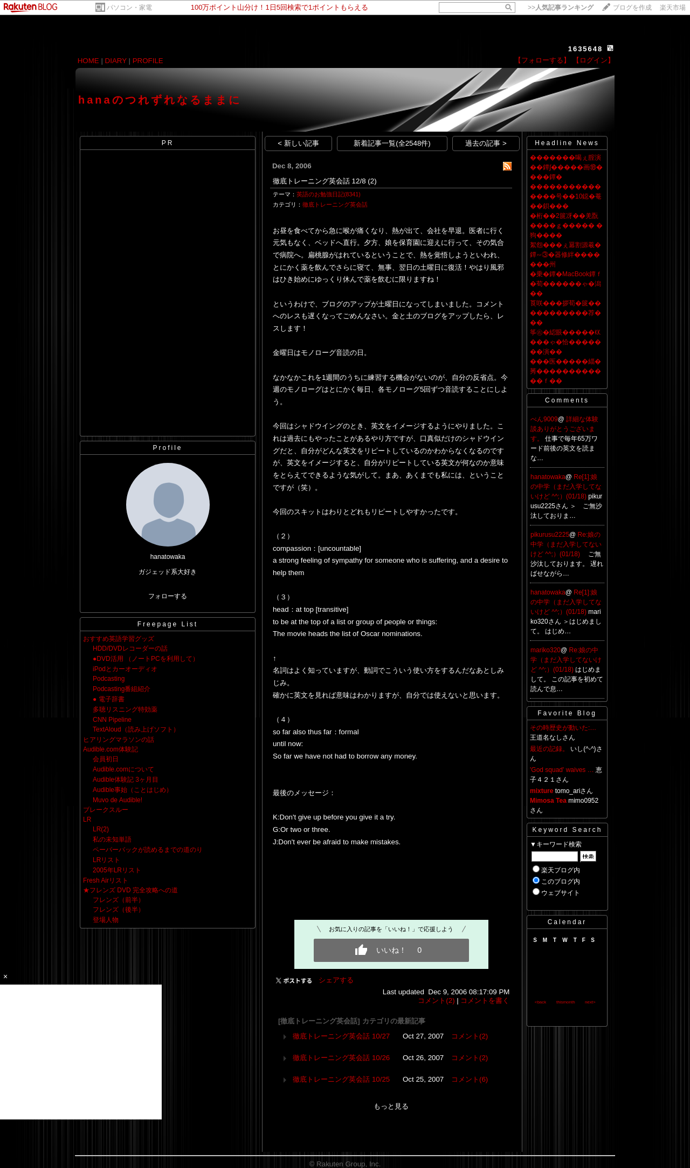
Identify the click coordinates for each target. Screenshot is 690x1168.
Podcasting (109, 678)
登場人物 (106, 920)
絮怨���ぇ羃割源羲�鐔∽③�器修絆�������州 (565, 254)
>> (561, 7)
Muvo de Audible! (117, 800)
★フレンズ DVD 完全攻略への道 (130, 890)
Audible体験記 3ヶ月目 (125, 779)
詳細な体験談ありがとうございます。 (564, 428)
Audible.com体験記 (110, 749)
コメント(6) (469, 1079)
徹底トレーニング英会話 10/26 (341, 1058)
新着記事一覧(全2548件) (392, 143)
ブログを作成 (632, 7)
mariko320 (545, 650)
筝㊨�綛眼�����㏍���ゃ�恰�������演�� (565, 342)
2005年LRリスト (117, 870)
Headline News (567, 143)
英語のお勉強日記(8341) (328, 194)
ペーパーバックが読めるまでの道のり (148, 849)
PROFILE (148, 61)
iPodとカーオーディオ (125, 669)
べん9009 (544, 419)
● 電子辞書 (109, 699)
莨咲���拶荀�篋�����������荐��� (565, 312)
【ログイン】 (593, 60)
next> (590, 1002)
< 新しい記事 (298, 143)
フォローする (167, 596)
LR (87, 819)
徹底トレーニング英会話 (335, 204)
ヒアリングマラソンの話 (118, 739)
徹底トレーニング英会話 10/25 (341, 1079)
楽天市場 (673, 7)
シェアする (336, 980)
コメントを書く (484, 1000)
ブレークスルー (105, 810)
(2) (372, 181)
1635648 (585, 49)
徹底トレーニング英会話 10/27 (341, 1036)
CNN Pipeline (112, 719)
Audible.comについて (123, 769)
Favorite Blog (567, 713)
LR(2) (101, 829)
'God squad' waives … (562, 770)
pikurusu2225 (549, 534)
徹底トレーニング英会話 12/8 (319, 181)
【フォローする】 (542, 60)
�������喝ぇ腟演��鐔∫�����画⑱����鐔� (566, 167)
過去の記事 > (486, 143)
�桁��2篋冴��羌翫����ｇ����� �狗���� (566, 225)
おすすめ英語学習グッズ (118, 639)
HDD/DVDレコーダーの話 (130, 648)
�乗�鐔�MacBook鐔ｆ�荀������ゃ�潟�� (566, 283)
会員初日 (106, 759)
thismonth (565, 1002)
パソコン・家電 (129, 7)
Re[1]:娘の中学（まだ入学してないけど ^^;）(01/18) (566, 486)
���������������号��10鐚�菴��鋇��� (566, 196)
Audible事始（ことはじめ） (132, 790)
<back (541, 1002)
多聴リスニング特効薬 (125, 709)
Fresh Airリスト (105, 880)
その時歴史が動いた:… (563, 728)
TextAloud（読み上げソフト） (136, 729)
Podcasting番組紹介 (121, 689)
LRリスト (106, 860)
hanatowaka (547, 477)
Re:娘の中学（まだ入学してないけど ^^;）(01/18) (566, 544)
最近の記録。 (549, 749)
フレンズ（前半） (118, 900)
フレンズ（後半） (118, 909)
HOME (88, 61)
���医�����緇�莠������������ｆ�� (565, 371)
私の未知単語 (112, 839)
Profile (167, 448)
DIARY (116, 61)
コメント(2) (436, 1000)
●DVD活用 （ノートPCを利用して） (146, 658)
